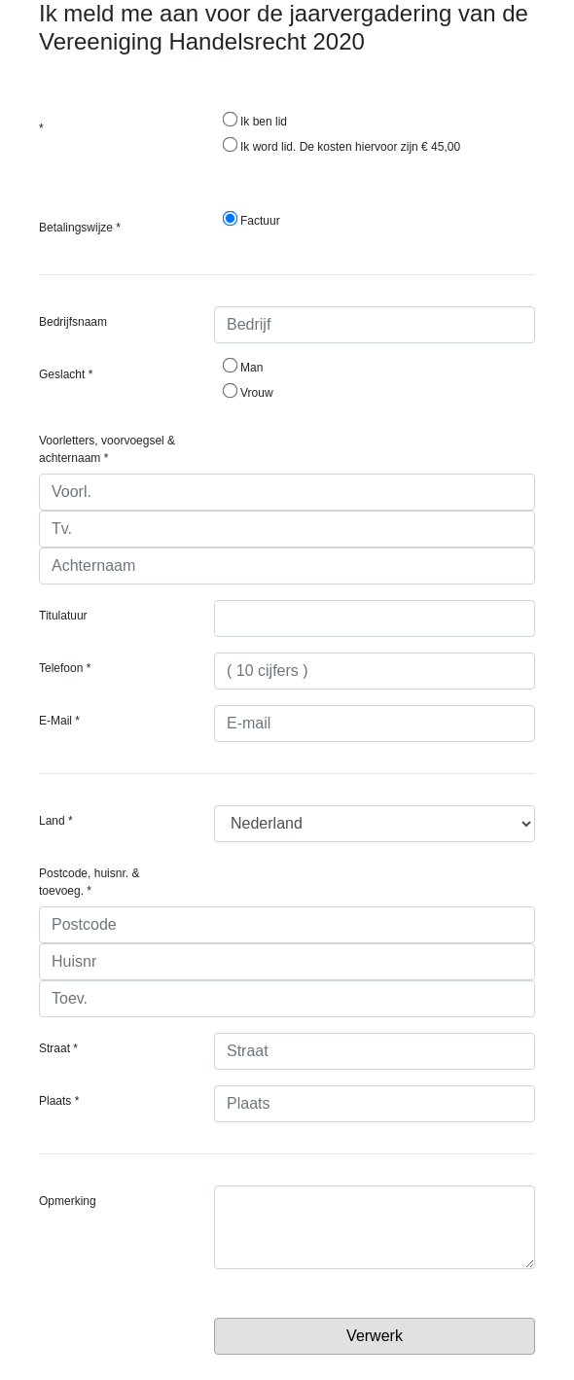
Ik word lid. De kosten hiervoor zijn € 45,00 (341, 146)
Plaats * (59, 1101)
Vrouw (248, 392)
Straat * (58, 1048)
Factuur (251, 220)
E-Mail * (59, 720)
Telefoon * (64, 668)
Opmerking (67, 1201)
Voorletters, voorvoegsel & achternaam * (107, 449)
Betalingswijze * (80, 227)
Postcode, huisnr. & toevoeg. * (89, 882)
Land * (56, 821)
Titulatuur (63, 615)
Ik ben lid (255, 120)
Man (243, 366)
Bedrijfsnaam (73, 322)
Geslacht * (65, 374)
